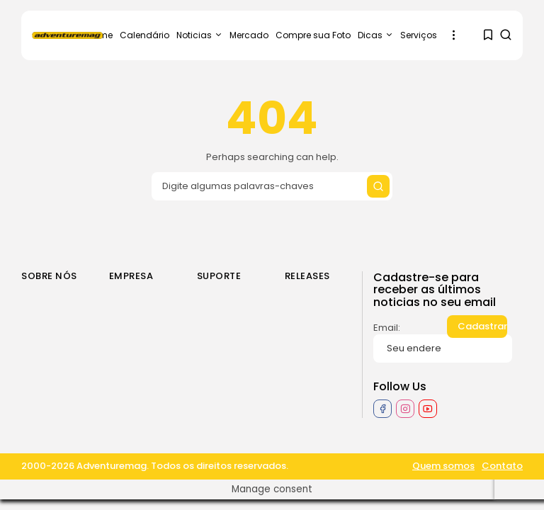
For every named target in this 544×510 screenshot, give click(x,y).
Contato (502, 466)
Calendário (144, 35)
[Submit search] (378, 186)
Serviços (418, 35)
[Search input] (272, 186)
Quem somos (443, 466)
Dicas (375, 35)
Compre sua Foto (313, 35)
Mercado (249, 35)
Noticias (199, 35)
